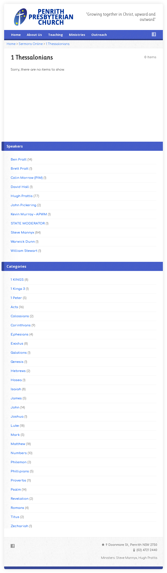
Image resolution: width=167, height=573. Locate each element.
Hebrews (18, 371)
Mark (15, 435)
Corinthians (21, 325)
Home (16, 34)
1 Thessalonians (57, 44)
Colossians (20, 316)
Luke (15, 426)
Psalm (16, 490)
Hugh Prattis (22, 196)
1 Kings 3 (18, 289)
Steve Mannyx (22, 232)
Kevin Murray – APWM (29, 214)
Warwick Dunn (23, 242)
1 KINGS (17, 280)
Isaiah (16, 389)
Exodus (17, 343)
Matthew (18, 444)
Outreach (99, 34)
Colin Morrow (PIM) (27, 178)
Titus (15, 517)
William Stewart (24, 251)
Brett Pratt (19, 169)
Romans (17, 508)
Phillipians (20, 471)
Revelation (19, 499)
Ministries (77, 34)
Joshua (17, 417)
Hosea (16, 380)
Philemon (19, 462)
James (16, 398)
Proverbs (18, 480)
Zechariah (19, 526)
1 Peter (16, 298)
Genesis (17, 362)
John (15, 407)
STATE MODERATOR (28, 223)
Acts (14, 307)
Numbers (19, 453)
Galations (19, 353)
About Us (34, 34)
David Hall (20, 187)
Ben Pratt (19, 159)
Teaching (55, 34)
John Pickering (23, 205)
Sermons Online (31, 44)
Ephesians (19, 334)
